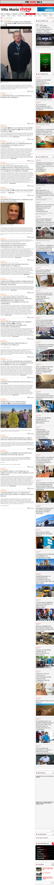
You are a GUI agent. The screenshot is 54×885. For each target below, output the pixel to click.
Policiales (19, 15)
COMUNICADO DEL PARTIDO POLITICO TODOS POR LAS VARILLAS (14, 265)
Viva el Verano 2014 (46, 872)
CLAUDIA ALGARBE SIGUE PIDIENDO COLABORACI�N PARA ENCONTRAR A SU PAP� (16, 23)
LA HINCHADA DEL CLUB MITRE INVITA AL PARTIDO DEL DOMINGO (16, 96)
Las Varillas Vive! (33, 4)
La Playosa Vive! (41, 4)
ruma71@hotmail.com (29, 442)
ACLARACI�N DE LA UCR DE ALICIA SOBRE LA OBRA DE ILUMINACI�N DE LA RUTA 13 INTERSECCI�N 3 (16, 129)
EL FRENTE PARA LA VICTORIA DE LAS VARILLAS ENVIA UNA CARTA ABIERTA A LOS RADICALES (16, 472)
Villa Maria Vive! (25, 4)
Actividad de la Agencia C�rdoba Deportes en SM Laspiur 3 (47, 878)
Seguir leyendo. (16, 136)
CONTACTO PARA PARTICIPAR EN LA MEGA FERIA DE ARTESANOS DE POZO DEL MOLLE (16, 438)
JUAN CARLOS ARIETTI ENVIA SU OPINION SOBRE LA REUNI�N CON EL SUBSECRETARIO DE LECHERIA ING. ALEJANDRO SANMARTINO (16, 324)
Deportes (14, 15)
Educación (45, 15)
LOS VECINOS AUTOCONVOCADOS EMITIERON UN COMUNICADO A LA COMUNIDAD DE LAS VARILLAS (13, 245)
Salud (35, 15)
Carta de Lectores (30, 13)
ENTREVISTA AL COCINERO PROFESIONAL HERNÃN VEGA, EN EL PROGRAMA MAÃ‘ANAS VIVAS (45, 803)
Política (8, 15)
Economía (25, 15)
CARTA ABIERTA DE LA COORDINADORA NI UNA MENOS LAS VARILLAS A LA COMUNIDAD (16, 145)
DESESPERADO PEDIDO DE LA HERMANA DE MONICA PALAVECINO (16, 200)
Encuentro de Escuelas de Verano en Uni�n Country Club (47, 868)
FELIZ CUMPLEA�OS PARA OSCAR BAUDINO (16, 190)
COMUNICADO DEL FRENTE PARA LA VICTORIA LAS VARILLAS (13, 344)
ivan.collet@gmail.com (26, 457)
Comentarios (31, 91)
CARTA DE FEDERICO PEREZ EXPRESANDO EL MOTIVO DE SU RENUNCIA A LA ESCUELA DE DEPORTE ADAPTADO (17, 282)
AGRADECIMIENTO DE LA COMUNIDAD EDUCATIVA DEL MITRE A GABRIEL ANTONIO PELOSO (16, 494)
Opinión (30, 15)
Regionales (3, 15)
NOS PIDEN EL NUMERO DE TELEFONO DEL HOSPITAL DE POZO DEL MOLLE (16, 454)
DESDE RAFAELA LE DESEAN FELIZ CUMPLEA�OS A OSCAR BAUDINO (13, 402)
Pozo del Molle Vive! (49, 4)
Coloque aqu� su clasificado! (42, 837)
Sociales (50, 15)
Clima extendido (50, 17)
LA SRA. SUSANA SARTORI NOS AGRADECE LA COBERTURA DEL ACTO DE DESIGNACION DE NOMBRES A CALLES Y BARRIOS (16, 362)
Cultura (39, 15)
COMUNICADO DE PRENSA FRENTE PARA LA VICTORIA (16, 382)
